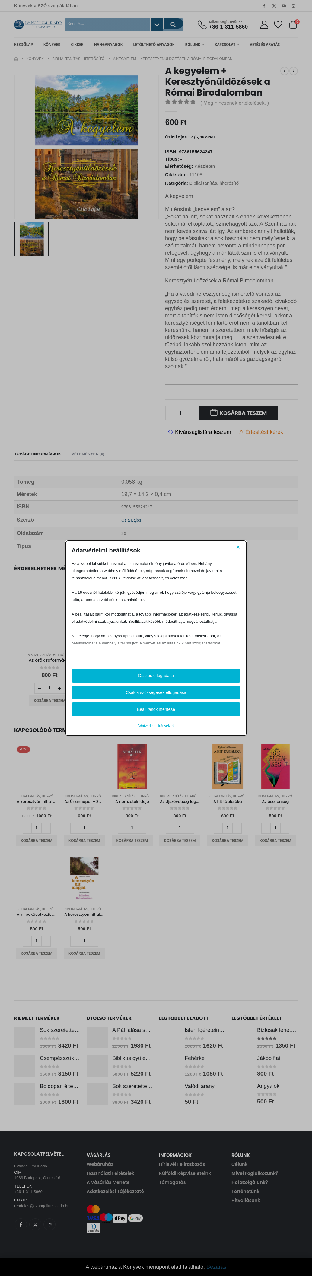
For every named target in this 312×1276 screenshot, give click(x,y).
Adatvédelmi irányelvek (156, 726)
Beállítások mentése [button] (156, 709)
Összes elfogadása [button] (156, 675)
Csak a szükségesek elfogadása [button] (156, 692)
